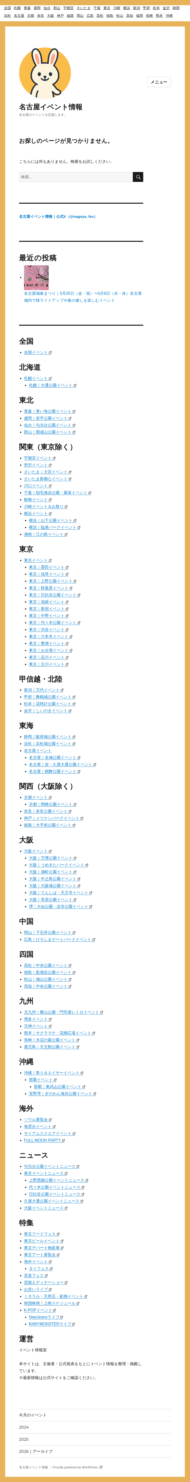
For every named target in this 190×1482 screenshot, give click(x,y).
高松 (99, 16)
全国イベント (37, 352)
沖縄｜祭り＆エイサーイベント (53, 1073)
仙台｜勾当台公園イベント (49, 425)
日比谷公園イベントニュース (56, 1194)
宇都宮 (68, 8)
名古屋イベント (38, 750)
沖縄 (169, 16)
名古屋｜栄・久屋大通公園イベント (62, 764)
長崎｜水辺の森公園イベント (51, 1040)
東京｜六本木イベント (50, 636)
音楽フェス (36, 1275)
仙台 (47, 8)
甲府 (146, 8)
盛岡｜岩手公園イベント (47, 418)
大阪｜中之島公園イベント (54, 879)
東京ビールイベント (43, 1241)
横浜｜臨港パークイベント (54, 527)
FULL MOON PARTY (44, 1140)
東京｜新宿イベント (48, 609)
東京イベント (37, 560)
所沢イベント (37, 465)
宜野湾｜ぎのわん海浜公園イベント (62, 1093)
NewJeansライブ (46, 1317)
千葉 (97, 8)
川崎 (116, 8)
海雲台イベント (39, 1126)
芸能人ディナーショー (45, 1282)
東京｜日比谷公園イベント (54, 595)
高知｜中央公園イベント (47, 986)
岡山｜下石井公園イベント (49, 932)
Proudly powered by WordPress (77, 1467)
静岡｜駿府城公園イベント (49, 737)
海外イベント (37, 1262)
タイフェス (40, 1268)
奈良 (40, 16)
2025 (23, 1439)
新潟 (136, 8)
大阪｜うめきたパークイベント (58, 865)
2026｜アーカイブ (35, 1451)
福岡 (139, 16)
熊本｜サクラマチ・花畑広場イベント (59, 1033)
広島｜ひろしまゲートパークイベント (59, 939)
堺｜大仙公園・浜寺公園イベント (60, 906)
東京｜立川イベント (48, 664)
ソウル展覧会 (37, 1119)
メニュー (159, 82)
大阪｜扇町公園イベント (52, 872)
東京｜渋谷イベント (48, 629)
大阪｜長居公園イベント (52, 899)
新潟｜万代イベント (43, 690)
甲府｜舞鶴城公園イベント (49, 697)
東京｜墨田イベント (48, 567)
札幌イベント (37, 378)
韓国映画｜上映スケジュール (51, 1303)
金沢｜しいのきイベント (47, 711)
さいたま (84, 8)
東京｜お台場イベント (50, 650)
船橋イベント (37, 499)
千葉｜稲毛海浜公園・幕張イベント (57, 493)
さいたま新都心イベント (47, 479)
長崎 (149, 16)
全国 (7, 8)
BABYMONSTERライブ (52, 1324)
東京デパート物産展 (43, 1248)
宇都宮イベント (39, 458)
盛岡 (37, 8)
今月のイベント (33, 1415)
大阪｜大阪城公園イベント (54, 886)
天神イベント (37, 1026)
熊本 (159, 16)
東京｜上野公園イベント (52, 581)
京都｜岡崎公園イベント (52, 804)
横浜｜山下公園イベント (52, 520)
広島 (90, 16)
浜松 (7, 16)
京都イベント (37, 797)
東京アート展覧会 (41, 1255)
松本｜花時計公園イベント (49, 704)
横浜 (126, 8)
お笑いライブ (37, 1289)
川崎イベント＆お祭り (45, 506)
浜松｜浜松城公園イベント (49, 743)
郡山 (56, 8)
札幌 (17, 8)
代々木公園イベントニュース (56, 1187)
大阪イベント (37, 851)
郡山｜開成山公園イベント (49, 432)
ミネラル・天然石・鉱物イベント (55, 1296)
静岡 (176, 8)
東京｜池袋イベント (48, 602)
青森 (27, 8)
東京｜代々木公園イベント (54, 622)
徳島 (109, 16)
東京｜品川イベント (48, 657)
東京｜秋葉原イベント (50, 588)
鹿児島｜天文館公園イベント (51, 1047)
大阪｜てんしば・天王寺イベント (60, 892)
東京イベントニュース (45, 1173)
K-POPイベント (40, 1310)
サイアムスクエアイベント (49, 1133)
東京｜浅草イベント (48, 574)
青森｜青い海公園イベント (49, 411)
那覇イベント (42, 1080)
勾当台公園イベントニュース (51, 1166)
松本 (156, 8)
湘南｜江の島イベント (45, 534)
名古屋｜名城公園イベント (54, 757)
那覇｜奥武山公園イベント (59, 1087)
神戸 (60, 16)
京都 (30, 16)
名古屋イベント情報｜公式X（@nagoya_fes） (58, 216)
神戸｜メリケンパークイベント (53, 818)
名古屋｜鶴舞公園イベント (54, 771)
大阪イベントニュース (45, 1208)
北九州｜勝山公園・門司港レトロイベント (63, 1012)
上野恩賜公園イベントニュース (58, 1180)
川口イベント (37, 486)
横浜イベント (37, 513)
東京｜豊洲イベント (48, 643)
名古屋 (19, 16)
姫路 (70, 16)
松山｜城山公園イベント (47, 979)
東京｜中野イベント (48, 616)
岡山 (80, 16)
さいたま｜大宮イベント (47, 472)
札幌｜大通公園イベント (52, 385)
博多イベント (37, 1019)
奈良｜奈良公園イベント (47, 811)
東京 (106, 8)
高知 (129, 16)
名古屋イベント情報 (50, 107)
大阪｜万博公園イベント (52, 858)
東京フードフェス (41, 1234)
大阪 (50, 16)
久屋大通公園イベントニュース (53, 1201)
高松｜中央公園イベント (47, 965)
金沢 (166, 8)
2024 (24, 1427)
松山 (119, 16)
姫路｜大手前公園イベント (49, 825)
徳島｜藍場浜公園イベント (49, 972)
